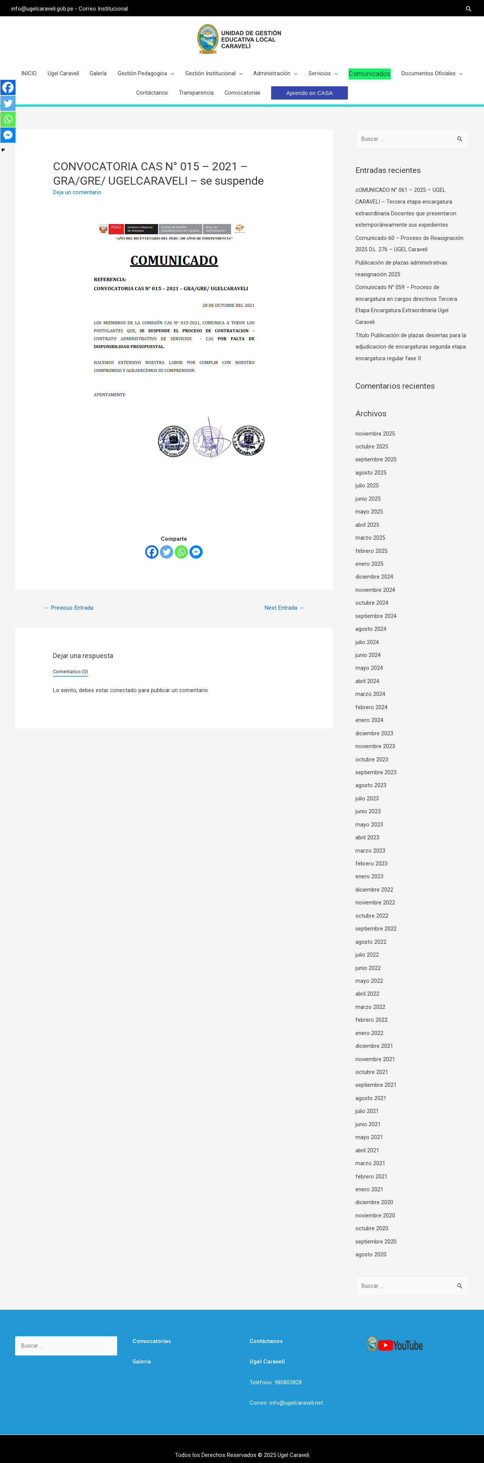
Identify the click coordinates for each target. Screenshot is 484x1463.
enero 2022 (369, 1024)
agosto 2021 (371, 1088)
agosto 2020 (371, 1241)
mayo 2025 (369, 513)
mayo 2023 (369, 820)
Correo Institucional (107, 7)
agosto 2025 (371, 475)
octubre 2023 (371, 756)
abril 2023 (367, 833)
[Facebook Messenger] (196, 558)
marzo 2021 (370, 1152)
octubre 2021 (371, 1062)
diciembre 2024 (374, 577)
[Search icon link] (465, 7)
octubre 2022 (371, 909)
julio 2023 (367, 794)
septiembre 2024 (376, 615)
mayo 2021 (369, 1126)
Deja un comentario (77, 199)
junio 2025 (368, 500)
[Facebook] (151, 558)
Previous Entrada (70, 614)
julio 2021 (367, 1101)
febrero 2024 (371, 705)
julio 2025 (367, 488)
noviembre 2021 (375, 1050)
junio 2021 (368, 1113)
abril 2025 (367, 526)
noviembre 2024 (375, 590)
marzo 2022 (370, 999)
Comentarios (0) (70, 679)
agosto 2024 (371, 628)
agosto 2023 (371, 781)
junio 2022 (368, 960)
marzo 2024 (370, 692)
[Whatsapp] (181, 558)
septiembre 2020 (376, 1228)
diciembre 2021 (374, 1037)
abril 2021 (367, 1139)
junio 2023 (368, 807)
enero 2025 (369, 564)
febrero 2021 (371, 1164)
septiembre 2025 (376, 462)
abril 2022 (367, 986)
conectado (123, 697)
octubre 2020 (371, 1215)
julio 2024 (367, 641)
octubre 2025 (371, 449)
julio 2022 (367, 948)
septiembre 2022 (376, 922)
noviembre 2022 (375, 896)
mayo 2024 (369, 666)
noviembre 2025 (375, 437)
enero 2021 (369, 1177)
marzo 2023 (370, 845)
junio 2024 (368, 654)
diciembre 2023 (374, 730)
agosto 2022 (371, 935)
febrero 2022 (371, 1011)
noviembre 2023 (375, 743)
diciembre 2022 (374, 884)
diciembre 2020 (374, 1190)
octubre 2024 (371, 602)
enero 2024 (369, 717)
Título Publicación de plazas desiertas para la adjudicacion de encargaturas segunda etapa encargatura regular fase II (411, 351)
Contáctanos (267, 1328)
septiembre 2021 (376, 1075)
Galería (141, 1348)
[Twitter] (166, 558)
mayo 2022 (369, 973)
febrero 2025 (371, 551)
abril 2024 (367, 679)
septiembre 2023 (376, 769)
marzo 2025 (370, 539)
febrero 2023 (371, 858)
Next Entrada (283, 614)
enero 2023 (369, 871)
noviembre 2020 (375, 1203)
